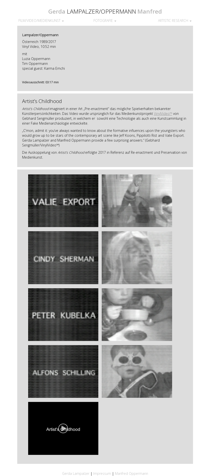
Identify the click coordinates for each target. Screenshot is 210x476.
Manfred (149, 11)
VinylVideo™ (163, 113)
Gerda (56, 11)
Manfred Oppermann (131, 473)
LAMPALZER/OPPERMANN (101, 11)
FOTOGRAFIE (104, 20)
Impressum (102, 473)
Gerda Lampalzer (75, 473)
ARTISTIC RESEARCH (175, 20)
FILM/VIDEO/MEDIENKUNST (41, 20)
